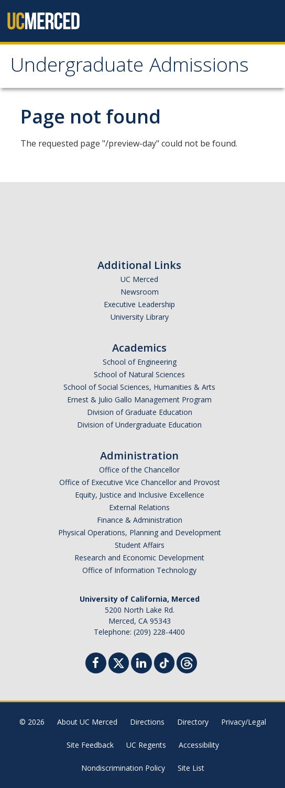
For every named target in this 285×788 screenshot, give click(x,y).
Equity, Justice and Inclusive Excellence (139, 495)
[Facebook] (96, 664)
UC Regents (146, 745)
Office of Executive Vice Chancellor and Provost (139, 482)
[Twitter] (119, 662)
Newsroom (139, 292)
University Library (140, 317)
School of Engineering (140, 362)
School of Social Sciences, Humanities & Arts (139, 387)
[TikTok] (164, 662)
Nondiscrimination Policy (123, 768)
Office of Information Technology (139, 570)
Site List (191, 768)
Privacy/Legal (243, 722)
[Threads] (187, 662)
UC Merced (139, 279)
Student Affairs (140, 545)
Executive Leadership (139, 304)
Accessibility (199, 745)
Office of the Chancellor (139, 470)
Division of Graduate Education (139, 412)
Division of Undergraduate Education (139, 425)
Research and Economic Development (139, 557)
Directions (147, 722)
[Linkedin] (141, 664)
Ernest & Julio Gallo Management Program (139, 399)
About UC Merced (87, 722)
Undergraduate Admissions (129, 67)
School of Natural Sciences (139, 374)
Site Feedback (90, 745)
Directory (193, 722)
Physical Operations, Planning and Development (139, 532)
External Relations (139, 507)
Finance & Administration (139, 520)
